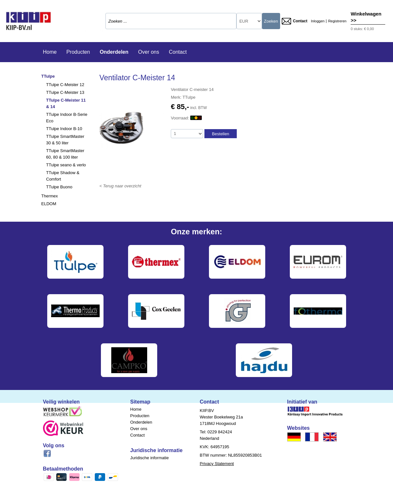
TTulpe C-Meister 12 (65, 84)
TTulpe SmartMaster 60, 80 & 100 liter (65, 154)
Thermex (49, 196)
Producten (78, 52)
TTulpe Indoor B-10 (64, 128)
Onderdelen (114, 52)
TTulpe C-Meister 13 (65, 92)
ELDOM (48, 203)
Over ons (148, 52)
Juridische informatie (149, 457)
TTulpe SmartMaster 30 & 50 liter (65, 139)
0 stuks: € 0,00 (362, 29)
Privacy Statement (217, 463)
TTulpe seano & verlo (66, 164)
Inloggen (317, 21)
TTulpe (48, 76)
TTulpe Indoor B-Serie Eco (66, 117)
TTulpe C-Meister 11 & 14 (66, 103)
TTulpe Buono (59, 186)
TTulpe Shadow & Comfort (63, 176)
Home (50, 52)
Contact (294, 21)
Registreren (337, 21)
